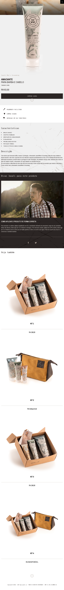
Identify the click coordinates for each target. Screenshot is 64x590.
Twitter (36, 243)
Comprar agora (32, 96)
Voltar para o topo (32, 575)
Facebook (28, 243)
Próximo (32, 99)
